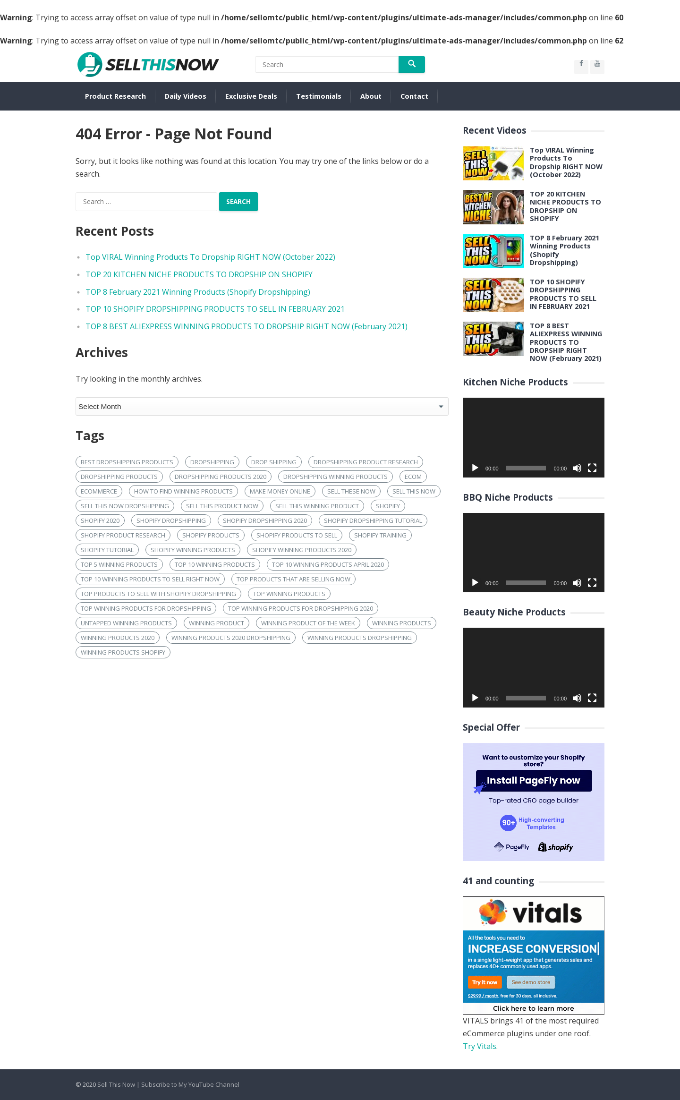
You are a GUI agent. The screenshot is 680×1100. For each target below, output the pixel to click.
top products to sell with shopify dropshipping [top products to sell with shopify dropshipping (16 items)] (158, 593)
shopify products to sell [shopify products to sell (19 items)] (296, 535)
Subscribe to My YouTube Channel (190, 1084)
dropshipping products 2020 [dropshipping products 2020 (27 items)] (220, 476)
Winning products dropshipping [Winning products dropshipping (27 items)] (359, 637)
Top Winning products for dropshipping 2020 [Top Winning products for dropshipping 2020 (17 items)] (300, 608)
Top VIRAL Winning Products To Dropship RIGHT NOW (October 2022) (210, 257)
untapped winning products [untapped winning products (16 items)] (126, 623)
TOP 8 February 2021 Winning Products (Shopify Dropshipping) (197, 292)
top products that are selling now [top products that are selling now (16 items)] (293, 579)
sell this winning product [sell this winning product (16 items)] (317, 506)
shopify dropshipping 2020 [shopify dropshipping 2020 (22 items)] (265, 520)
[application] (533, 438)
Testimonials (318, 96)
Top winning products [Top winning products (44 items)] (289, 593)
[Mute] (577, 468)
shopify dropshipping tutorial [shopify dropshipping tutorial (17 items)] (373, 520)
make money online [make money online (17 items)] (280, 491)
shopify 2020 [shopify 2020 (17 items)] (100, 520)
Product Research (115, 96)
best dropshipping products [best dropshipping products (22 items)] (127, 462)
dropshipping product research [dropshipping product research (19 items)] (366, 462)
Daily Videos (185, 96)
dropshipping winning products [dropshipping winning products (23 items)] (335, 476)
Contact (414, 96)
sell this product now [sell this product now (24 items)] (222, 506)
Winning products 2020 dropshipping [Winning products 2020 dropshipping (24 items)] (230, 637)
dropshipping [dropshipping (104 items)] (212, 462)
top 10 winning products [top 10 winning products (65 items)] (215, 564)
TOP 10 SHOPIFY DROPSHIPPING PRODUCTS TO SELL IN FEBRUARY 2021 (215, 309)
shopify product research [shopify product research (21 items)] (123, 535)
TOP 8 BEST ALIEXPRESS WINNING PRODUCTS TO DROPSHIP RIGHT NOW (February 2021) (246, 326)
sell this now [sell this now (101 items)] (413, 491)
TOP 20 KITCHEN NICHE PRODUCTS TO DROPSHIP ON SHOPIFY (199, 274)
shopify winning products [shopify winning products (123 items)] (193, 550)
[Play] (475, 468)
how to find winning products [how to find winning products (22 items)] (183, 491)
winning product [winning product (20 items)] (216, 623)
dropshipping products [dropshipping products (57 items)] (119, 476)
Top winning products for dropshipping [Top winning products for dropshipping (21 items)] (146, 608)
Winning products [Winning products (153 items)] (401, 623)
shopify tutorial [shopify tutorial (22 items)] (107, 550)
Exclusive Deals (251, 96)
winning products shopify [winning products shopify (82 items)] (123, 652)
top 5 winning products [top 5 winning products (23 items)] (119, 564)
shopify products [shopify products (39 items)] (210, 535)
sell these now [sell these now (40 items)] (351, 491)
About (371, 96)
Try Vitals (479, 1046)
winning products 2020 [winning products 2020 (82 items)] (117, 637)
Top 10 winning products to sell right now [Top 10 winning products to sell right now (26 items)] (150, 579)
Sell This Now (116, 1084)
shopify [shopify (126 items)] (388, 506)
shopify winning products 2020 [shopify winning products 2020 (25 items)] (301, 550)
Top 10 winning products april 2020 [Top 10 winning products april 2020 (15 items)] (328, 564)
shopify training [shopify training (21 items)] (380, 535)
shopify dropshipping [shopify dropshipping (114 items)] (171, 520)
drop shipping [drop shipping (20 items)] (274, 462)
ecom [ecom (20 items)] (413, 476)
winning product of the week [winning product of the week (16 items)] (308, 623)
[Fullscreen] (592, 468)
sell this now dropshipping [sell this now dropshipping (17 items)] (125, 506)
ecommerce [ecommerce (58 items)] (99, 491)
